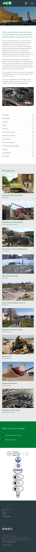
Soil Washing (5, 156)
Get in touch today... (14, 429)
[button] (4, 96)
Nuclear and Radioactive (8, 142)
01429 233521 (7, 516)
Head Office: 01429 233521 (11, 435)
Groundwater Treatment (8, 132)
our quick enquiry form (22, 83)
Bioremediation (6, 118)
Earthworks (5, 122)
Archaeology (5, 115)
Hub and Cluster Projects (8, 135)
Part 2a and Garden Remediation (10, 146)
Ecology (4, 125)
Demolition (5, 129)
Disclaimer (9, 545)
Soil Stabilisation (6, 153)
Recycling (4, 149)
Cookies (4, 545)
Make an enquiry (9, 440)
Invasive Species (6, 139)
